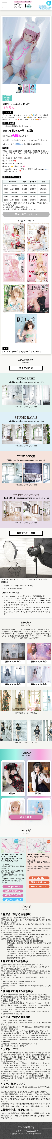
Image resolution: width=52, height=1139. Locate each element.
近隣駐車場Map (13, 891)
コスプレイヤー (11, 352)
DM (46, 169)
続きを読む (26, 817)
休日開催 (7, 98)
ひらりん (25, 352)
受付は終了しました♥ (26, 214)
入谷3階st (7, 95)
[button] (5, 50)
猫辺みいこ (20, 144)
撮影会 (7, 100)
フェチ (36, 352)
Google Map (13, 887)
